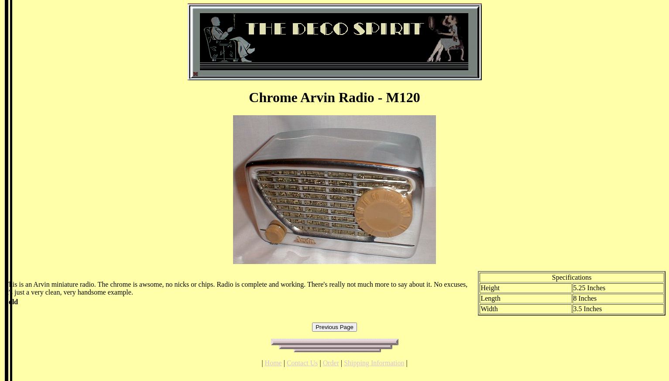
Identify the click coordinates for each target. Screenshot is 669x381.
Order (331, 363)
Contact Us (302, 363)
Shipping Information (374, 363)
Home (273, 363)
